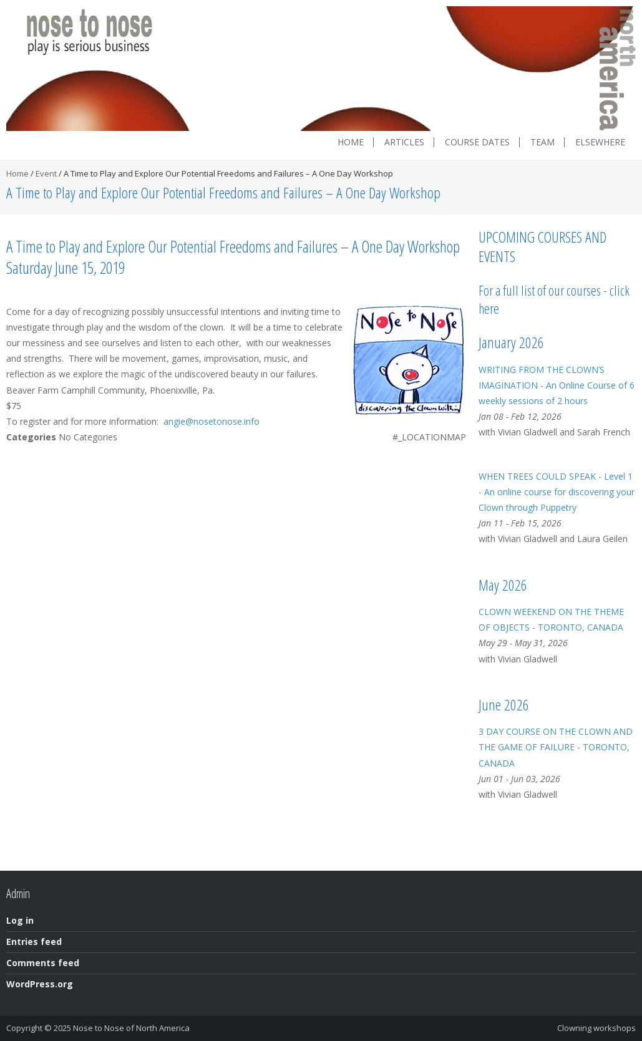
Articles (404, 142)
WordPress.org (39, 984)
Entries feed (34, 941)
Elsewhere (600, 142)
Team (542, 142)
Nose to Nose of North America (131, 1028)
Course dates (477, 142)
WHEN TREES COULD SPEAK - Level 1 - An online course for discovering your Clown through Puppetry (557, 491)
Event (46, 173)
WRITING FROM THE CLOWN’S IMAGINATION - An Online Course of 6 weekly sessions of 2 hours (557, 385)
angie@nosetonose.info (211, 421)
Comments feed (42, 963)
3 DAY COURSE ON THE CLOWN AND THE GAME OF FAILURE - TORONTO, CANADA (556, 746)
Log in (20, 920)
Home (351, 142)
